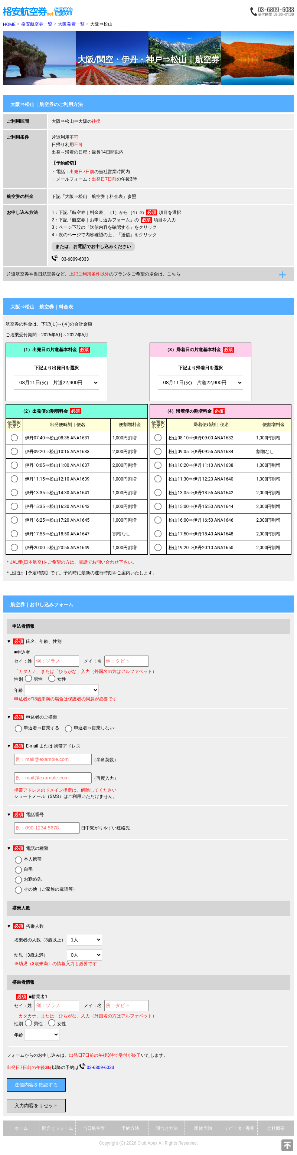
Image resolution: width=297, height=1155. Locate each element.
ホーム (21, 1128)
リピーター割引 (239, 1128)
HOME (9, 24)
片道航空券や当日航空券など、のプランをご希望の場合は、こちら (93, 274)
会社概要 (276, 1128)
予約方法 (130, 1128)
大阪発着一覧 (71, 24)
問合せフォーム (57, 1128)
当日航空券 (94, 1128)
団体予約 (203, 1128)
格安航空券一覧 (36, 24)
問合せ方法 (167, 1128)
